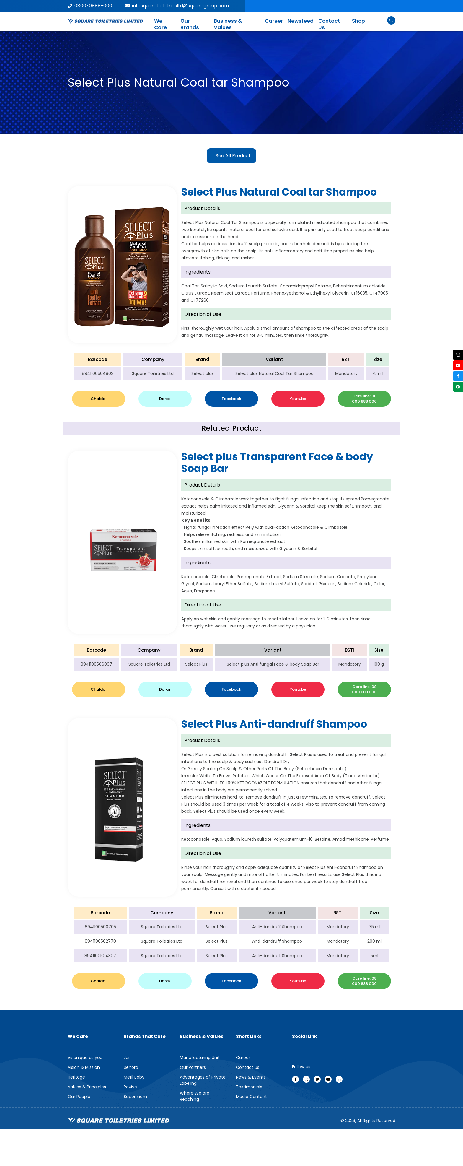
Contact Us (329, 24)
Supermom (135, 1097)
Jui (126, 1058)
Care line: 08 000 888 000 (364, 398)
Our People (79, 1097)
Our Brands (189, 24)
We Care (160, 24)
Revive (130, 1087)
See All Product (233, 155)
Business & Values (228, 24)
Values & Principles (87, 1087)
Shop (358, 21)
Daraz (165, 398)
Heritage (76, 1077)
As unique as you (85, 1058)
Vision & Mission (84, 1067)
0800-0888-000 (90, 5)
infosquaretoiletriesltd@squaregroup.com (177, 5)
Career (274, 21)
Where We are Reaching (194, 1096)
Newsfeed (301, 21)
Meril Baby (134, 1077)
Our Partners (193, 1067)
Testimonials (249, 1087)
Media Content (251, 1097)
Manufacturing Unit (200, 1058)
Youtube (298, 398)
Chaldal (99, 398)
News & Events (251, 1077)
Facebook (231, 398)
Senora (131, 1067)
